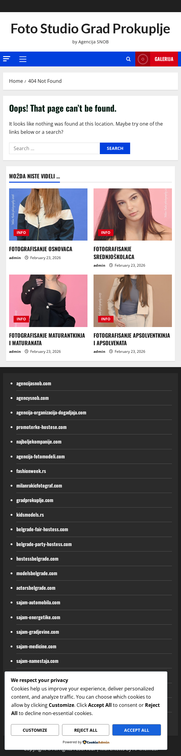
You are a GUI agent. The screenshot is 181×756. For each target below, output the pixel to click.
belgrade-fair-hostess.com (42, 529)
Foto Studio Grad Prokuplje (90, 28)
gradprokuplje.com (34, 500)
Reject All (85, 730)
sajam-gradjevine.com (37, 631)
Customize (35, 730)
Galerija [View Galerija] (154, 59)
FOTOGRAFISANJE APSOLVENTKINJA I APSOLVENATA (132, 339)
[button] (6, 58)
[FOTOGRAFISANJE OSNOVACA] (48, 214)
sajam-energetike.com (38, 617)
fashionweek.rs (31, 470)
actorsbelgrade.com (35, 587)
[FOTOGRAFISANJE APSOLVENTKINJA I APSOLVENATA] (133, 301)
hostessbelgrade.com (37, 558)
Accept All (136, 730)
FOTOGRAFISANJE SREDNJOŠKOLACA (114, 252)
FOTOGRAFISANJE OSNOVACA (40, 249)
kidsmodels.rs (30, 514)
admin (15, 257)
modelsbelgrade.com (36, 573)
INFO (21, 232)
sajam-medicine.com (36, 646)
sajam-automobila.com (38, 602)
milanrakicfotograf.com (39, 485)
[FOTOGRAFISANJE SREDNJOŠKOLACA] (133, 214)
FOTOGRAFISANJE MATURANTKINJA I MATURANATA (47, 339)
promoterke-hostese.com (41, 426)
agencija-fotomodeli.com (40, 456)
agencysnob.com (32, 397)
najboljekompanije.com (38, 441)
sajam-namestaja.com (37, 660)
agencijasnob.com (33, 383)
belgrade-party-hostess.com (44, 544)
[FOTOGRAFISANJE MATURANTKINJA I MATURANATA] (48, 301)
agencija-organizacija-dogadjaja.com (51, 412)
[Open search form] (128, 59)
